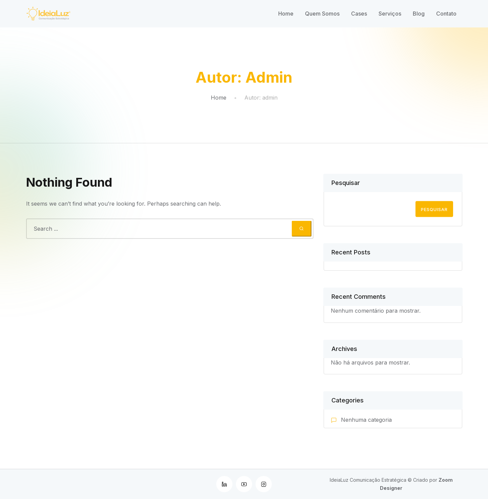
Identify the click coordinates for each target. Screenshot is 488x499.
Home (285, 13)
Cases (359, 13)
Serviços (390, 13)
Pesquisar (345, 182)
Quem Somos (322, 13)
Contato (446, 13)
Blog (419, 13)
